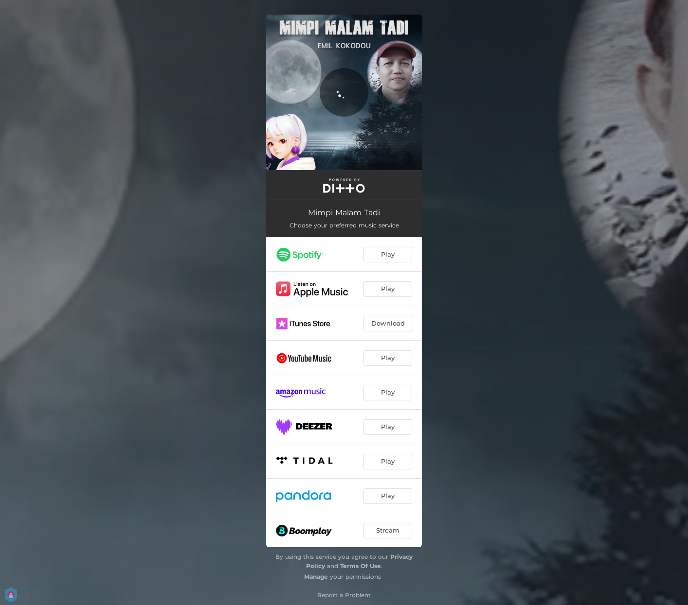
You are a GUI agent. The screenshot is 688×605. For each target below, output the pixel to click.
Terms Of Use (360, 566)
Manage (316, 576)
